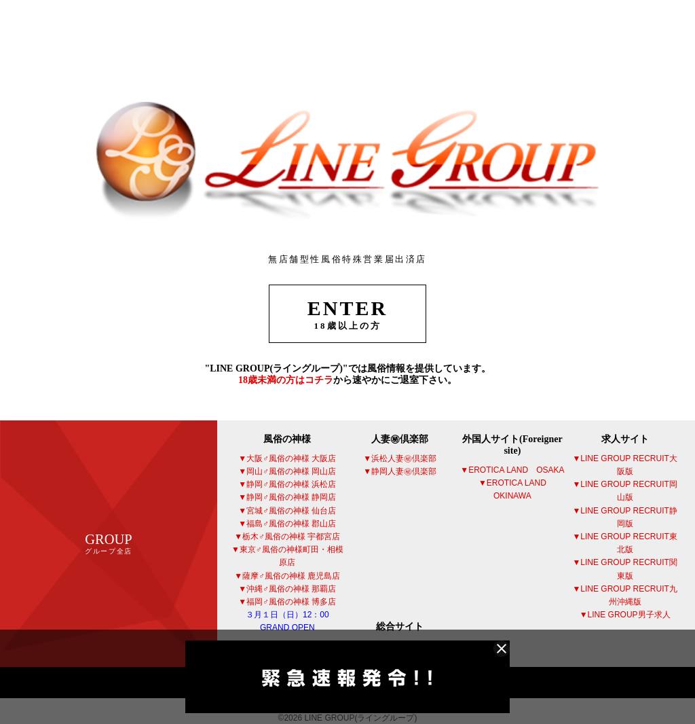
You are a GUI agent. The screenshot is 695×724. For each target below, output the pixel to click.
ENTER (347, 314)
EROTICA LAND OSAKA (516, 470)
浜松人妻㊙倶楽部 (403, 458)
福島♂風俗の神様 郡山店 (291, 523)
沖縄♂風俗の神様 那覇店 (291, 589)
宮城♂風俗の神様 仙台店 (291, 510)
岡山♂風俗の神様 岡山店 (291, 471)
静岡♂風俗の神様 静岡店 (291, 497)
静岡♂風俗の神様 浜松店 (291, 484)
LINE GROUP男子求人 (629, 614)
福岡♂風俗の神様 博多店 (291, 614)
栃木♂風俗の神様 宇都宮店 (291, 536)
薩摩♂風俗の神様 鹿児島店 (291, 576)
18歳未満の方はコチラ (285, 380)
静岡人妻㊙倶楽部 (403, 471)
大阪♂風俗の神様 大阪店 (291, 458)
